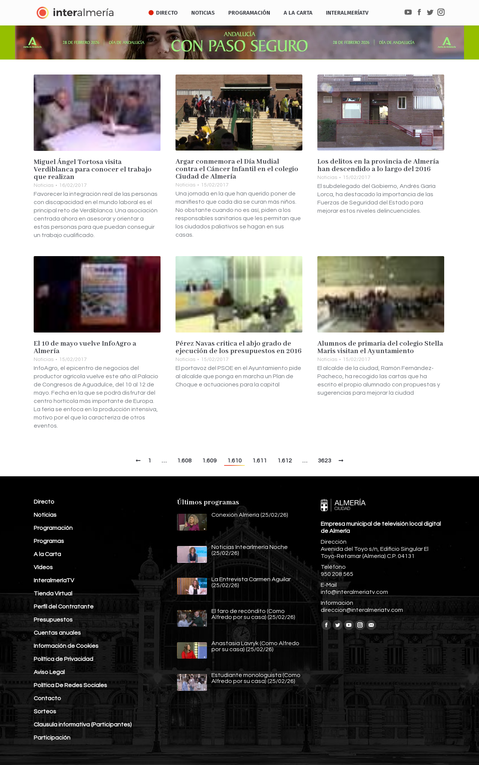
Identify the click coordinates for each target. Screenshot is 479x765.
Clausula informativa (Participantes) (83, 725)
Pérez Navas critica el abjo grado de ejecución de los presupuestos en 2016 (239, 347)
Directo (44, 502)
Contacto (47, 698)
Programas (49, 541)
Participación (52, 738)
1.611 (259, 461)
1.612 (284, 461)
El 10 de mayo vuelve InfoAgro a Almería (85, 347)
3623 (324, 461)
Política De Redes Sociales (70, 685)
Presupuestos (53, 620)
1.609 (209, 461)
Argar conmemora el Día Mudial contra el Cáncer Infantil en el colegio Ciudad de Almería (237, 169)
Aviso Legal (49, 672)
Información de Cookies (66, 646)
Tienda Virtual (53, 593)
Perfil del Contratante (64, 607)
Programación (53, 528)
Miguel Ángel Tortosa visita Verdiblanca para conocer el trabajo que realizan (93, 169)
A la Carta (47, 554)
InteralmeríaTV (54, 580)
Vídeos (43, 567)
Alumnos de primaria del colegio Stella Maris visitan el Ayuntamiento (380, 347)
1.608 (184, 461)
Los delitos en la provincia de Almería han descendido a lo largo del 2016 (378, 165)
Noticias (44, 185)
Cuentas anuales (57, 633)
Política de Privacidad (63, 659)
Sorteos (45, 711)
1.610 (234, 461)
